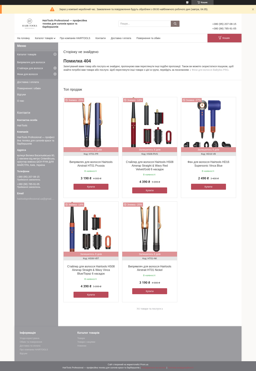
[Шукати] (175, 24)
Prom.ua (144, 364)
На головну (23, 38)
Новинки (81, 345)
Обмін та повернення (31, 342)
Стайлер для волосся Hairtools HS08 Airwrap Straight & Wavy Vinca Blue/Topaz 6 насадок (91, 270)
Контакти (101, 38)
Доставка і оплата (121, 38)
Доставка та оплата (30, 345)
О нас (20, 100)
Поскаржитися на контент (153, 367)
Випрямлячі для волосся (31, 62)
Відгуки (21, 94)
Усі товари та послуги (149, 308)
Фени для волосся (27, 74)
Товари (81, 338)
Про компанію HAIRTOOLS (75, 38)
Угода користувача (29, 338)
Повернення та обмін (148, 38)
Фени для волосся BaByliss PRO (210, 69)
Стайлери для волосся (30, 68)
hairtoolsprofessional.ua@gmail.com (37, 198)
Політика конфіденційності (180, 367)
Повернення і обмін (29, 88)
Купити (91, 186)
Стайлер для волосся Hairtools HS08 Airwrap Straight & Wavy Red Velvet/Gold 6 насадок (149, 165)
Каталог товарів (44, 38)
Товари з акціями (86, 342)
